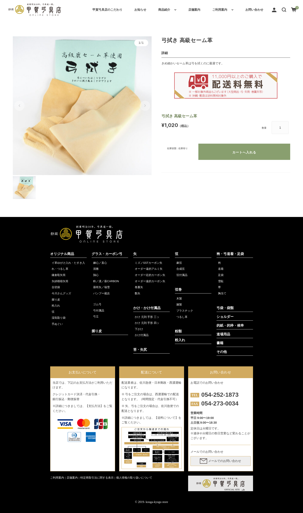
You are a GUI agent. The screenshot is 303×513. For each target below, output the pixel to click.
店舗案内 (194, 9)
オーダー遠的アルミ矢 (148, 268)
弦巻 (178, 289)
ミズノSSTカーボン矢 (148, 262)
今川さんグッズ (61, 293)
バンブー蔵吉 (101, 293)
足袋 (221, 275)
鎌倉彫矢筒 (59, 275)
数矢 (137, 293)
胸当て (222, 293)
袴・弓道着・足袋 (230, 254)
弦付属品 (181, 275)
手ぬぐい (57, 324)
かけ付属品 (142, 335)
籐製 (179, 304)
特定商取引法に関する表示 (97, 477)
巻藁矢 (139, 287)
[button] (284, 9)
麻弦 (179, 262)
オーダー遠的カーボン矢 (150, 281)
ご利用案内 (219, 9)
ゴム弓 (97, 304)
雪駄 (221, 281)
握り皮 (56, 299)
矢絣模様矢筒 (60, 281)
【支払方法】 (94, 406)
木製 (179, 298)
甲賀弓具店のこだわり (107, 9)
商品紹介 (164, 9)
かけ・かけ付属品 (147, 308)
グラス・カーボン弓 (107, 254)
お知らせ (140, 9)
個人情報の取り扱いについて (134, 477)
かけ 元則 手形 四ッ (147, 322)
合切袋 (56, 287)
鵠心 (96, 275)
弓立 (96, 316)
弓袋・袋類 (225, 308)
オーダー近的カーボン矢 (150, 275)
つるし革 (181, 316)
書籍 (220, 343)
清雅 (96, 268)
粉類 (178, 331)
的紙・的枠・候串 (230, 325)
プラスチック (184, 310)
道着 (221, 268)
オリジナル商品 (62, 254)
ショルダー (225, 316)
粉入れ (56, 305)
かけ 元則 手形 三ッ (147, 316)
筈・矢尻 (140, 349)
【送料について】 (166, 417)
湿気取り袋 (59, 317)
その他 (222, 352)
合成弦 (180, 268)
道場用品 (223, 334)
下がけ (139, 329)
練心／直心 (100, 262)
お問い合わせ (254, 9)
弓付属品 (98, 310)
